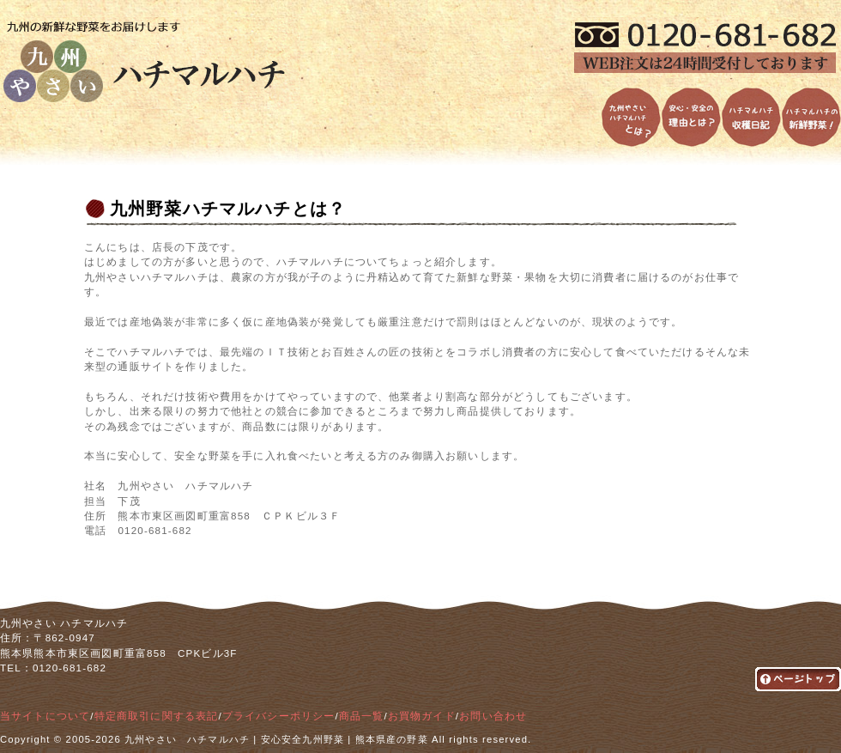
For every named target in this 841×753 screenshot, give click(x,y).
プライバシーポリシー (279, 716)
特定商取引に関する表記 (156, 716)
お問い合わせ (493, 716)
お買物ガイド (422, 716)
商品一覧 (361, 716)
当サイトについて (45, 716)
